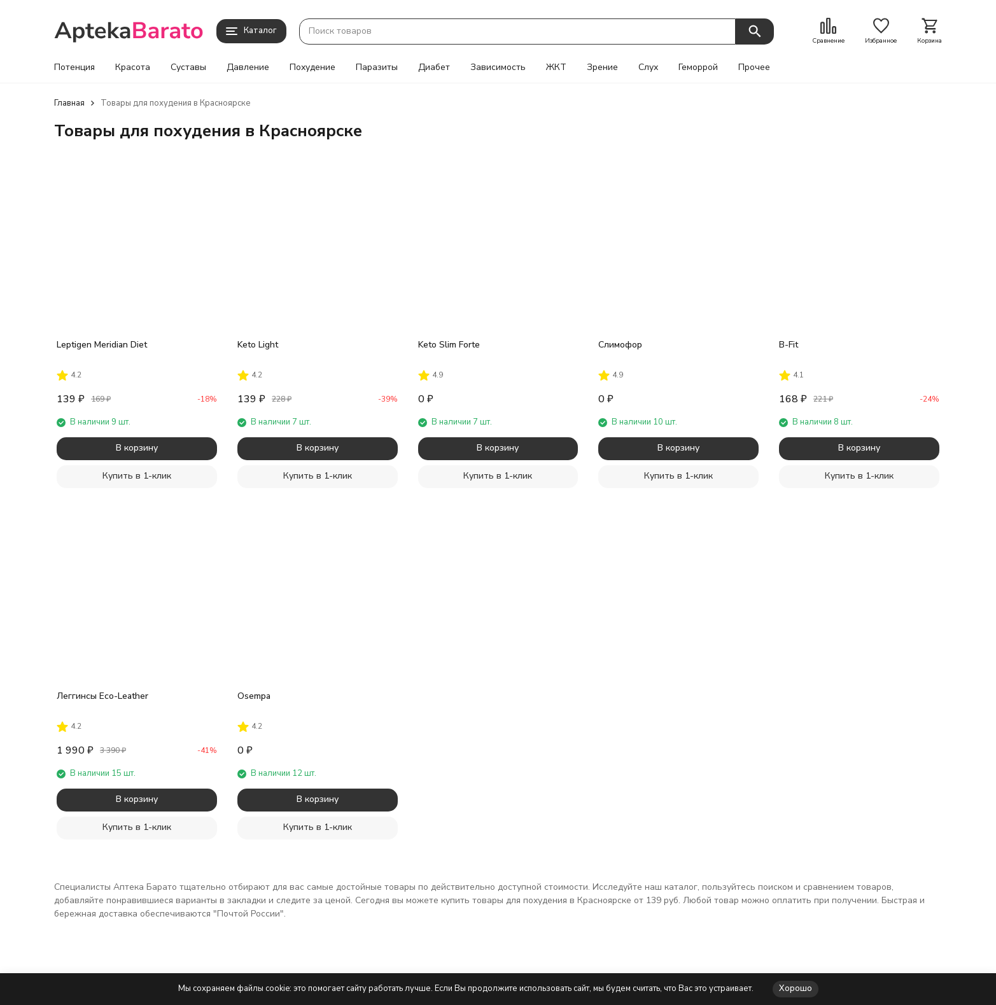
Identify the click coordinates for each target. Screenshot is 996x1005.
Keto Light (257, 345)
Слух (648, 67)
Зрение (602, 67)
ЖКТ (556, 67)
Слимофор (620, 345)
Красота (132, 67)
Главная (69, 103)
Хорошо (795, 988)
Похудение (312, 67)
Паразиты (377, 67)
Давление (248, 67)
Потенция (74, 67)
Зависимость (498, 67)
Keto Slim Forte (449, 345)
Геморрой (698, 67)
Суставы (188, 67)
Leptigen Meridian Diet (102, 345)
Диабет (434, 67)
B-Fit (788, 345)
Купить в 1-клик (136, 476)
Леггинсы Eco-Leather (102, 696)
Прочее (754, 67)
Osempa (253, 696)
